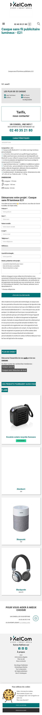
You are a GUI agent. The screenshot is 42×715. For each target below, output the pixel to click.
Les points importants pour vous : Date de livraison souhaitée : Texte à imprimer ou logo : (21, 268)
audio (26, 358)
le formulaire (25, 622)
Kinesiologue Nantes (21, 667)
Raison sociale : (6, 223)
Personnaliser (21, 710)
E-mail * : (4, 231)
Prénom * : (4, 208)
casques (4, 360)
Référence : (4, 246)
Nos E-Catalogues (21, 673)
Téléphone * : (5, 238)
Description (6, 142)
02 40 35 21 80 (22, 24)
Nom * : (3, 216)
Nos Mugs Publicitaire (21, 665)
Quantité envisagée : (7, 253)
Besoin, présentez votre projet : (10, 261)
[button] (6, 675)
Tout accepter (21, 705)
